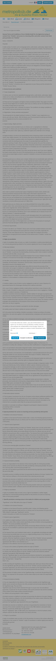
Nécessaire (13, 333)
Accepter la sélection (26, 338)
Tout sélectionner (40, 338)
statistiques (32, 333)
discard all (15, 338)
